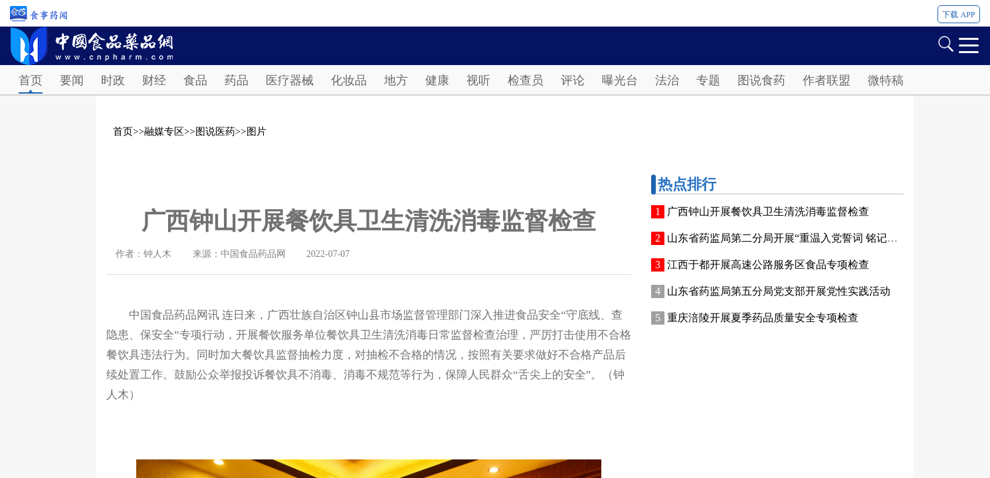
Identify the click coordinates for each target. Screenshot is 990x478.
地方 (396, 80)
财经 (154, 80)
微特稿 (886, 80)
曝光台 (620, 80)
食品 (195, 80)
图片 (256, 131)
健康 (437, 80)
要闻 (72, 80)
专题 (708, 80)
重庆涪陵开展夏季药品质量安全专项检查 (762, 317)
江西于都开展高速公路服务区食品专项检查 (768, 264)
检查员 (526, 80)
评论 (573, 80)
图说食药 (761, 80)
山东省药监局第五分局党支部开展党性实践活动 (778, 291)
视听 (478, 80)
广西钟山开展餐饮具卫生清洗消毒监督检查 (768, 211)
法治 (667, 80)
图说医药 (215, 131)
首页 (31, 80)
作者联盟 (826, 80)
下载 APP (958, 14)
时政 (113, 80)
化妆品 (349, 80)
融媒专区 (164, 131)
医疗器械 (290, 80)
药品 (236, 80)
